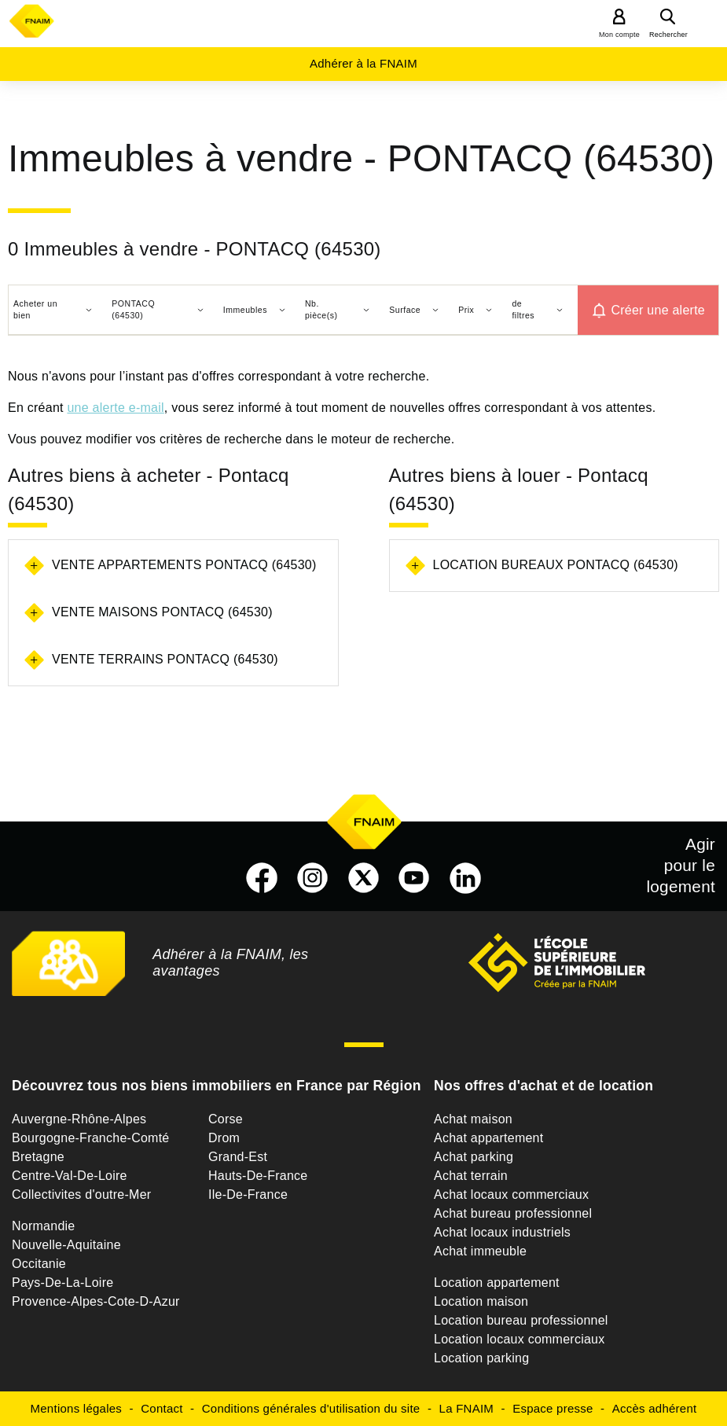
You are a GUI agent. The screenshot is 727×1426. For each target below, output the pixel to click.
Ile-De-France (248, 1194)
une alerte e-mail (115, 407)
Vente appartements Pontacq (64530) (184, 565)
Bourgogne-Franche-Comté (91, 1138)
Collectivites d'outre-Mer (81, 1194)
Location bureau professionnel (521, 1320)
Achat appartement (488, 1138)
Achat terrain (471, 1175)
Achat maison (473, 1119)
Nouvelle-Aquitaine (66, 1244)
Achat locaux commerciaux (511, 1194)
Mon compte (619, 35)
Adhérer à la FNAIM (363, 63)
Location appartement (497, 1282)
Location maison (481, 1301)
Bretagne (38, 1156)
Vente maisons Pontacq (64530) (162, 612)
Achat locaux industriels (502, 1232)
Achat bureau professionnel (513, 1213)
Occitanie (39, 1263)
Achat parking (473, 1156)
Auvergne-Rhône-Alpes (79, 1119)
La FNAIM (466, 1408)
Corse (225, 1119)
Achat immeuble (480, 1251)
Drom (224, 1138)
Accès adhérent (654, 1408)
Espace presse (552, 1408)
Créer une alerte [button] (658, 310)
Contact (161, 1408)
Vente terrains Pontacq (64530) (165, 659)
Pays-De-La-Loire (62, 1282)
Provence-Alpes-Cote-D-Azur (96, 1301)
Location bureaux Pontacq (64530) (555, 565)
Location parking (481, 1358)
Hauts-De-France (257, 1175)
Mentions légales (77, 1408)
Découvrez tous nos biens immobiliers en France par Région (216, 1085)
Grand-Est (237, 1156)
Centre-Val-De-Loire (69, 1175)
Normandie (43, 1226)
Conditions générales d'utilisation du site (311, 1408)
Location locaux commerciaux (519, 1339)
